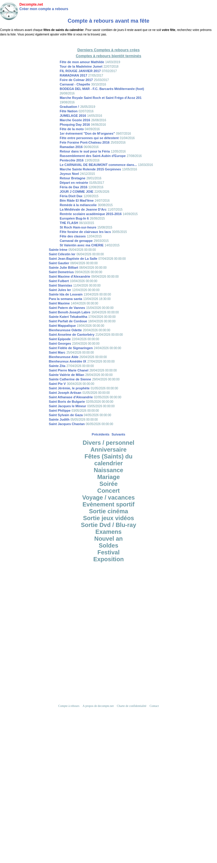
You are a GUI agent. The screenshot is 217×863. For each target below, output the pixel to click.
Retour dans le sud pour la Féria (85, 151)
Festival (108, 552)
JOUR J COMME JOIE (76, 191)
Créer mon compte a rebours (43, 9)
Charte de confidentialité (131, 705)
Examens (108, 531)
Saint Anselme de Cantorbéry (71, 334)
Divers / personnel (108, 442)
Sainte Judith (59, 419)
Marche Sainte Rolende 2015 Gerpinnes (90, 169)
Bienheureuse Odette (65, 330)
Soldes (108, 545)
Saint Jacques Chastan (67, 424)
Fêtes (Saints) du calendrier (108, 460)
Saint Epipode (60, 339)
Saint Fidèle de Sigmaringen (71, 348)
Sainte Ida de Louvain (66, 294)
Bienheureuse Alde (63, 357)
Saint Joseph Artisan (65, 392)
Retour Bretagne (72, 178)
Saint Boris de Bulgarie (67, 401)
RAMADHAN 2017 (73, 75)
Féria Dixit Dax (71, 196)
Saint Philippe (60, 410)
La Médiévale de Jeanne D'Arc (83, 209)
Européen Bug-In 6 (74, 218)
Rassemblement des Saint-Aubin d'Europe (92, 156)
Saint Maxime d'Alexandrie (69, 276)
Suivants (118, 434)
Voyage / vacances (108, 497)
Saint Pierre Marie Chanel (69, 370)
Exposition (108, 559)
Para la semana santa (65, 299)
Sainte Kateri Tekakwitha (68, 316)
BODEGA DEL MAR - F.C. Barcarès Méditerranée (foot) (102, 89)
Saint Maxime (59, 303)
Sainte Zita (57, 366)
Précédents (100, 434)
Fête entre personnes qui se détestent (89, 138)
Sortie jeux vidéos (108, 518)
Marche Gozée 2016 (75, 120)
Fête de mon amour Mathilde (82, 62)
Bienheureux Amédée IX (67, 361)
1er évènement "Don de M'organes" (87, 133)
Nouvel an (108, 538)
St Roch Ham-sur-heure (78, 227)
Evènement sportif (108, 504)
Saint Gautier (59, 263)
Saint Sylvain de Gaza (66, 415)
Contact (154, 705)
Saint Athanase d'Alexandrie (71, 397)
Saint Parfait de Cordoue (68, 321)
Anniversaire (108, 449)
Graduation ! (69, 106)
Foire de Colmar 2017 (76, 80)
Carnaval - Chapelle (75, 84)
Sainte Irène (58, 249)
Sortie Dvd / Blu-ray (108, 525)
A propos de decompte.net (98, 705)
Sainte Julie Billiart (63, 267)
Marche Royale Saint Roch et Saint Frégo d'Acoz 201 (101, 97)
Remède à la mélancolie (78, 205)
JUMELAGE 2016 (73, 115)
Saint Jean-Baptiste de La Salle (73, 258)
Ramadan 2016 (71, 147)
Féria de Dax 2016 (73, 187)
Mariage (108, 477)
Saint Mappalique (62, 325)
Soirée (108, 484)
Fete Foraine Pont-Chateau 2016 (85, 142)
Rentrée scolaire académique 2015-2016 (91, 214)
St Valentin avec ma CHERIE (81, 245)
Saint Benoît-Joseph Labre (69, 312)
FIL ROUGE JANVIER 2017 (80, 71)
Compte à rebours (68, 705)
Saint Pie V (57, 383)
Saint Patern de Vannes (67, 308)
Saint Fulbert (59, 281)
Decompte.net (31, 4)
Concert (108, 490)
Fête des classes (73, 236)
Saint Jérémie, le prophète (69, 388)
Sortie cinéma (108, 511)
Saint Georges (60, 343)
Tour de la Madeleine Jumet (81, 66)
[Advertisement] (109, 628)
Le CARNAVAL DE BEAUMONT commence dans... (98, 165)
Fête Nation (69, 111)
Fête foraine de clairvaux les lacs (85, 232)
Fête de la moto (72, 129)
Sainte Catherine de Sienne (70, 379)
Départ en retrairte (74, 182)
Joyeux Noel (69, 173)
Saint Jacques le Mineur (67, 406)
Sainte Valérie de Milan (66, 375)
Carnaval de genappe (76, 240)
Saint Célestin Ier (62, 254)
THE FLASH (69, 223)
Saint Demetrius (61, 272)
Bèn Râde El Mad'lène (77, 200)
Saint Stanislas (60, 285)
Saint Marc (57, 352)
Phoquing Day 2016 (75, 124)
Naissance (108, 470)
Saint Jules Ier (60, 290)
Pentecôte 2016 (71, 160)
